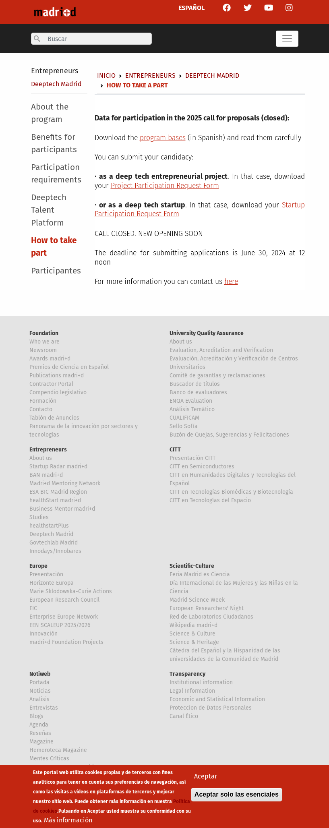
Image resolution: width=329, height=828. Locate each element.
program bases (163, 138)
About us (181, 341)
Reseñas (40, 733)
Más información (68, 822)
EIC (33, 608)
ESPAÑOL (191, 8)
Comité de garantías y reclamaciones (217, 375)
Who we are (44, 341)
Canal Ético (184, 716)
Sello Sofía (184, 426)
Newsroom (43, 350)
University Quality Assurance (207, 333)
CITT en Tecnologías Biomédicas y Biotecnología (231, 492)
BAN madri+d (46, 475)
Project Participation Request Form (165, 186)
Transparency (187, 674)
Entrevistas (43, 707)
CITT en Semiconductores (202, 466)
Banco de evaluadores (198, 392)
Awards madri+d (49, 358)
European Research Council (64, 599)
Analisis (39, 699)
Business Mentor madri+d (62, 508)
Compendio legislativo (58, 392)
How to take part (54, 247)
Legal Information (192, 690)
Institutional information (201, 682)
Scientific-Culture (192, 566)
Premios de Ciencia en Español (69, 367)
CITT (175, 449)
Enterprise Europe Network (63, 616)
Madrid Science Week (197, 599)
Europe (38, 566)
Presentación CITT (192, 458)
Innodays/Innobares (55, 551)
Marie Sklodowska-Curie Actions (70, 591)
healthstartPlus (49, 525)
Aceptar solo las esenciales (237, 796)
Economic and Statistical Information (217, 699)
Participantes (56, 271)
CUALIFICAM (184, 417)
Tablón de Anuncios (54, 417)
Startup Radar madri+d (58, 466)
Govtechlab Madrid (53, 542)
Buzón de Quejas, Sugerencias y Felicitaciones (229, 434)
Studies (39, 517)
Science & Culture (192, 633)
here (231, 281)
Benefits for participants (54, 143)
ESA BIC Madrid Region (58, 492)
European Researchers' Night (207, 608)
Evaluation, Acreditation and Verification (221, 350)
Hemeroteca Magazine (58, 750)
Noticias (40, 690)
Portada (39, 682)
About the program (49, 113)
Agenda (38, 724)
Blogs (36, 716)
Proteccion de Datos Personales (211, 707)
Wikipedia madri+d (193, 625)
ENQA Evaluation (191, 400)
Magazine (41, 741)
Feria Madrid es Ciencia (200, 574)
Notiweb (39, 674)
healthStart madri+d (55, 500)
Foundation (43, 333)
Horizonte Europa (51, 583)
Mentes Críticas (49, 758)
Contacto (40, 409)
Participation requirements (56, 173)
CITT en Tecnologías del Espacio (210, 500)
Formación (42, 400)
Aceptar (205, 778)
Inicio (106, 75)
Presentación (46, 574)
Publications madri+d (56, 375)
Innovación (43, 633)
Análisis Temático (192, 409)
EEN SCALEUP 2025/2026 (59, 625)
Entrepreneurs (54, 70)
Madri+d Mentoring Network (64, 483)
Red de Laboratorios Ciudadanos (211, 616)
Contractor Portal (51, 384)
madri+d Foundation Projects (66, 642)
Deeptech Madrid (56, 84)
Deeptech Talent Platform (48, 210)
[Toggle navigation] (287, 39)
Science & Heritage (194, 642)
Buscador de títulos (195, 384)
